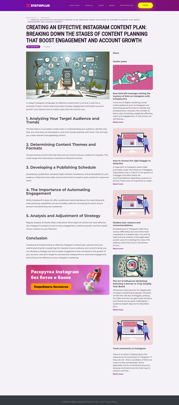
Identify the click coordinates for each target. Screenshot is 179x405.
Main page (76, 5)
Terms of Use (93, 402)
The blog (45, 18)
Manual (89, 5)
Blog (112, 5)
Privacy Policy (111, 402)
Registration (126, 5)
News (101, 5)
